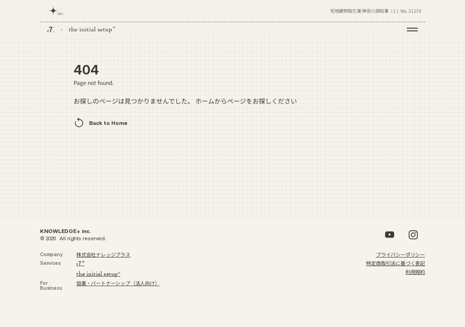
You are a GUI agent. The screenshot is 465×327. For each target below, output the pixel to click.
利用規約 (415, 271)
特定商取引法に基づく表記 (395, 263)
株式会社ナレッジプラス (103, 254)
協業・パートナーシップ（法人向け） (118, 283)
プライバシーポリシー (400, 254)
